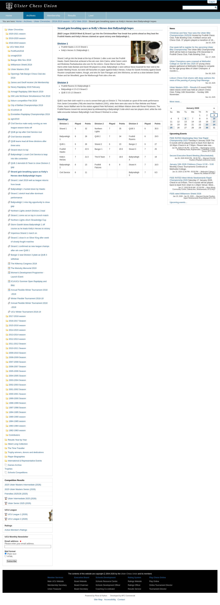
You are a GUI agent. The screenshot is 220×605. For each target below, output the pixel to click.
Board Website (80, 581)
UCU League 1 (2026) (18, 514)
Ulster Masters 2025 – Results (183, 87)
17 (214, 121)
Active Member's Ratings (16, 530)
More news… (176, 101)
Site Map (98, 599)
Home (9, 15)
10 (214, 118)
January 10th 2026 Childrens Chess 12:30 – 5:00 (192, 164)
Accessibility (110, 599)
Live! (91, 15)
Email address (27, 542)
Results (72, 15)
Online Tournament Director (161, 585)
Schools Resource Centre (106, 581)
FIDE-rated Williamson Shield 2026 (185, 193)
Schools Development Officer (108, 585)
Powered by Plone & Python (96, 596)
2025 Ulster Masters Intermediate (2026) (23, 484)
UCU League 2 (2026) (18, 519)
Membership (53, 15)
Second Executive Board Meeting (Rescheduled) (191, 155)
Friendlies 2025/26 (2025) (16, 494)
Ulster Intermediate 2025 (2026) (22, 498)
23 (207, 124)
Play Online (154, 581)
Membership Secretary (57, 585)
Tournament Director (158, 589)
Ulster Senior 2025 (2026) (19, 503)
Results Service (134, 589)
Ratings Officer (134, 585)
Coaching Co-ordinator (105, 589)
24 (214, 124)
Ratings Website (135, 581)
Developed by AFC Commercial (122, 596)
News (172, 28)
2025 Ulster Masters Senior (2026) (20, 489)
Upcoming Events (178, 133)
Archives (31, 15)
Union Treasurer (54, 589)
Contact (121, 599)
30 (207, 127)
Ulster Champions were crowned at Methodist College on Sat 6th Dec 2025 (190, 62)
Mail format (10, 551)
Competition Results (14, 480)
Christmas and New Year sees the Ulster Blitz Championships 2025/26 (190, 34)
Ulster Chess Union (129, 574)
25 (171, 127)
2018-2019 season (61, 21)
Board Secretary (81, 589)
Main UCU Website (56, 581)
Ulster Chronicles (42, 21)
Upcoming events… (178, 202)
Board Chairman (81, 585)
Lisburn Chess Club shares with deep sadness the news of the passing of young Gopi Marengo (192, 79)
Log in (212, 1)
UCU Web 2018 (79, 21)
